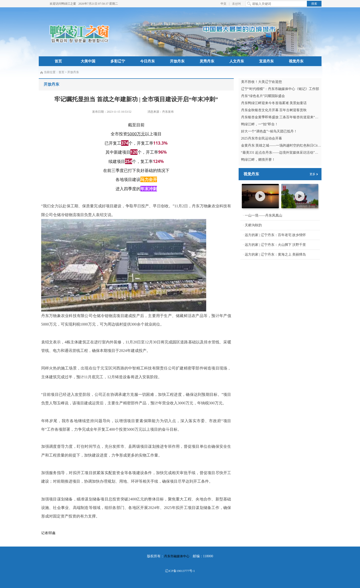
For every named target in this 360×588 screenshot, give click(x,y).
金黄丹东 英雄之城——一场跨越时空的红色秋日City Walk (284, 145)
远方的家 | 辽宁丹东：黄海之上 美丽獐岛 (275, 254)
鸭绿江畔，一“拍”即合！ (259, 124)
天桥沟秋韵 (253, 225)
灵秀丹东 (207, 61)
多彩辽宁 (117, 61)
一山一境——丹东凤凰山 (263, 215)
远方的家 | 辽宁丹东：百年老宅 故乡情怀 (275, 235)
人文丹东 (236, 61)
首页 (58, 61)
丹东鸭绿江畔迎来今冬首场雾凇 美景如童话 (274, 103)
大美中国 (88, 61)
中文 (223, 3)
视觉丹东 (296, 61)
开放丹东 (177, 61)
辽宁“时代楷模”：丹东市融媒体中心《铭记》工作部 (280, 89)
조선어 (236, 3)
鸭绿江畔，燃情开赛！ (258, 159)
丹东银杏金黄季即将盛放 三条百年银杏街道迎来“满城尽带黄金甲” (291, 117)
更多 (312, 174)
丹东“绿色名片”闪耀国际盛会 (263, 96)
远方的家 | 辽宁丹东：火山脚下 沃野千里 (275, 245)
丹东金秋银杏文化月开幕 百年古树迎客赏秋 (274, 110)
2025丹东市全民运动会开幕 (261, 138)
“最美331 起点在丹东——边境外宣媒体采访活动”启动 (281, 152)
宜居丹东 (266, 61)
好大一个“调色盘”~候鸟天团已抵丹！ (269, 131)
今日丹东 (147, 61)
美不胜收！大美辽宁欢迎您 (261, 82)
